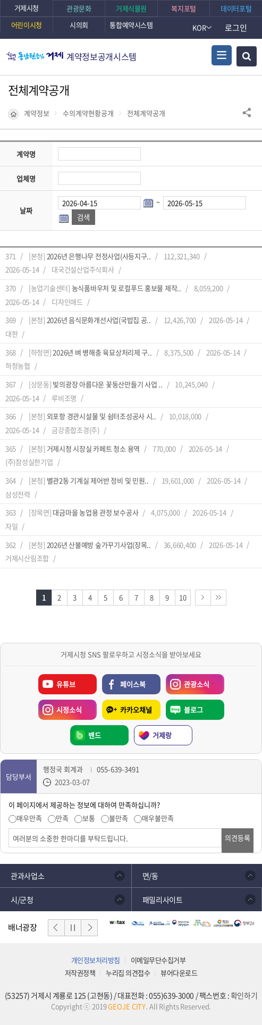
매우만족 (29, 818)
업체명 (26, 178)
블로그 (193, 709)
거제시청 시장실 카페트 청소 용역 (93, 448)
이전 (56, 927)
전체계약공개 (146, 113)
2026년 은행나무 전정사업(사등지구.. (99, 256)
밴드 (94, 735)
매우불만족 (158, 818)
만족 (62, 818)
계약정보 (36, 113)
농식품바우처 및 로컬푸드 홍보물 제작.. (126, 288)
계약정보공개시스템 (101, 56)
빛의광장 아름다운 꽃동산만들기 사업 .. (107, 384)
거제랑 (162, 735)
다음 (89, 927)
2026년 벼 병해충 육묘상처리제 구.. (102, 352)
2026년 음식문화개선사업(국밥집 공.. (99, 320)
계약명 (26, 154)
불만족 (118, 818)
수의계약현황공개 (88, 113)
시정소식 (60, 707)
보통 (88, 818)
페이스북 (133, 684)
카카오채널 (136, 709)
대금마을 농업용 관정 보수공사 (95, 512)
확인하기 (244, 995)
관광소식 (187, 681)
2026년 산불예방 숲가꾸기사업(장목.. (99, 545)
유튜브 (65, 684)
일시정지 (73, 927)
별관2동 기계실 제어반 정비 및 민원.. (98, 480)
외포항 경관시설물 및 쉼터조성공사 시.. (101, 416)
